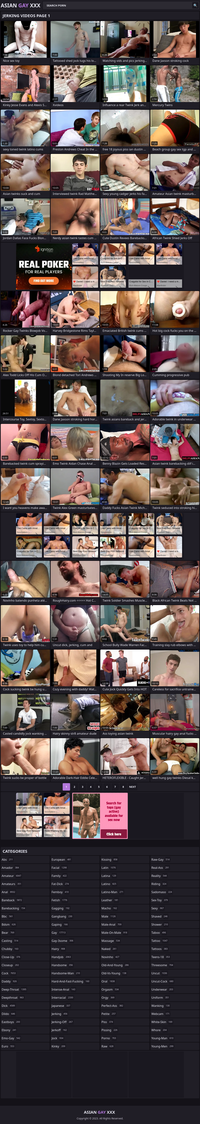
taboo (159, 932)
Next (132, 787)
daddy (10, 981)
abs (8, 859)
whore (159, 1030)
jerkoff (60, 1030)
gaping (60, 924)
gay (59, 932)
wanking (161, 1005)
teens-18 (161, 957)
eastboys (11, 1022)
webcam (160, 1014)
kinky (59, 1046)
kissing (109, 859)
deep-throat (14, 989)
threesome (162, 965)
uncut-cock (162, 981)
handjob (62, 957)
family (59, 876)
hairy (59, 949)
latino (109, 884)
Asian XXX (20, 5)
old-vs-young (114, 973)
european (62, 859)
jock (58, 1038)
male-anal (111, 924)
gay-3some (63, 941)
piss (107, 1022)
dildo (9, 1014)
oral (108, 981)
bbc (8, 916)
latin (109, 867)
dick (9, 1005)
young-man (162, 1038)
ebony (9, 1030)
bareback (12, 900)
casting (10, 941)
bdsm (9, 924)
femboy (61, 892)
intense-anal (64, 989)
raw (107, 1046)
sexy (158, 908)
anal (9, 892)
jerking (60, 1014)
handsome (63, 965)
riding (159, 884)
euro (8, 1046)
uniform (160, 997)
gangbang (62, 916)
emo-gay (11, 1038)
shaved (159, 916)
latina (109, 876)
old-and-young (115, 965)
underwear (162, 989)
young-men (162, 1046)
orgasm (110, 989)
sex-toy (160, 900)
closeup (11, 965)
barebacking (14, 908)
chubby (10, 949)
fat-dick (61, 884)
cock (9, 973)
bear (8, 932)
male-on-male (114, 932)
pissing (109, 1030)
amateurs (12, 884)
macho (109, 908)
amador (11, 867)
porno (109, 1038)
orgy (108, 997)
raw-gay (160, 859)
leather (110, 900)
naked (109, 949)
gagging (61, 908)
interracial (63, 997)
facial (60, 867)
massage (111, 941)
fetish (60, 900)
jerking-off (63, 1022)
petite (108, 1014)
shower (160, 924)
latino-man (112, 892)
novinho (110, 957)
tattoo (159, 941)
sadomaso (162, 892)
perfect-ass (112, 1005)
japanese (61, 1005)
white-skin (162, 1022)
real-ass (160, 867)
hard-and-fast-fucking (71, 981)
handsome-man (66, 973)
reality (159, 876)
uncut (159, 973)
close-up (11, 957)
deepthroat (13, 997)
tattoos (160, 949)
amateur (12, 876)
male (108, 916)
